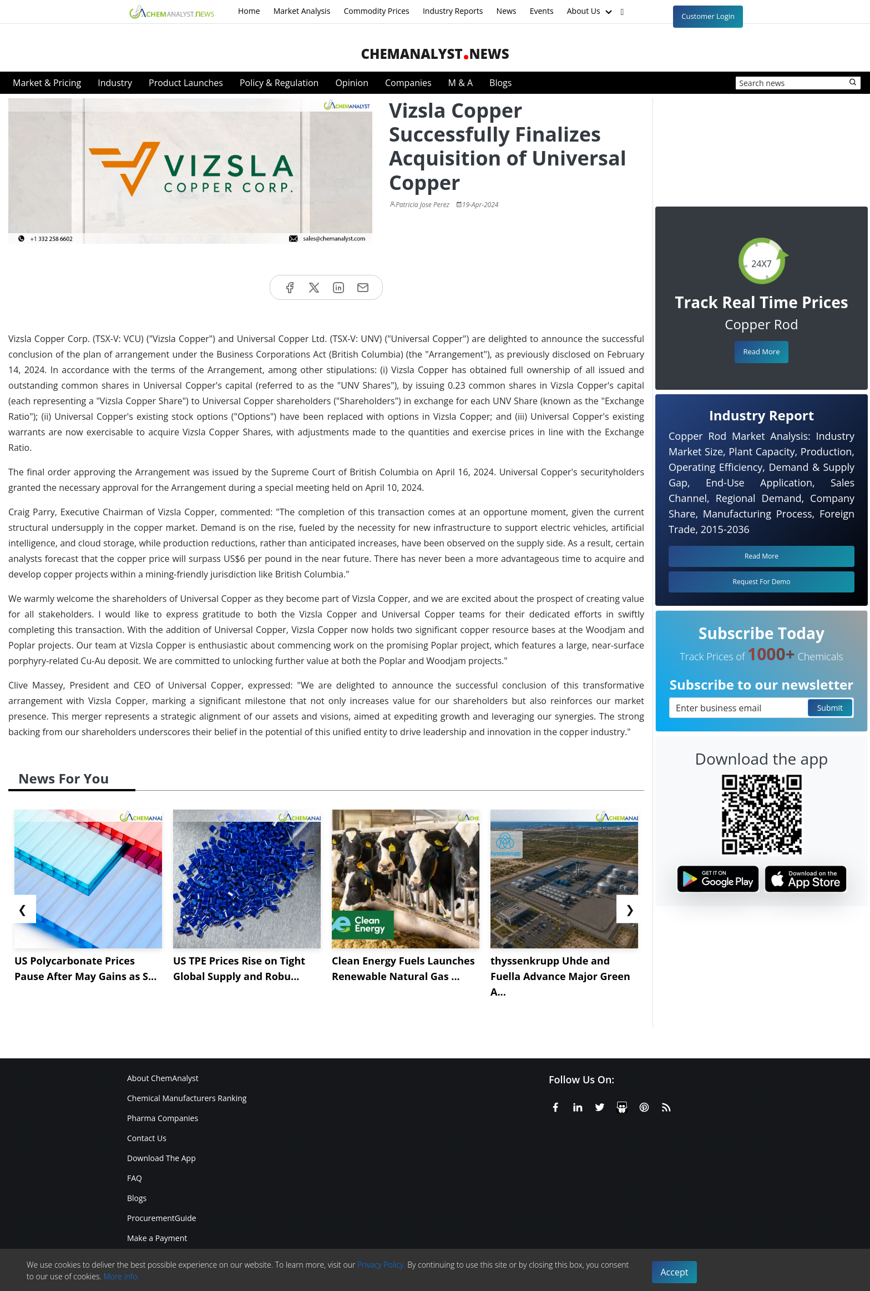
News (507, 11)
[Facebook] (555, 1105)
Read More (761, 351)
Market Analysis (302, 11)
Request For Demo (762, 581)
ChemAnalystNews (435, 53)
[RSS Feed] (666, 1105)
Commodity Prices (376, 11)
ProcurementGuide (161, 1218)
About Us (591, 12)
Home (249, 11)
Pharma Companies (162, 1118)
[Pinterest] (644, 1105)
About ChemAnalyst (163, 1078)
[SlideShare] (622, 1105)
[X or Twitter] (599, 1105)
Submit (830, 707)
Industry (115, 83)
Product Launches (186, 83)
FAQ (134, 1178)
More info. (121, 1276)
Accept (675, 1272)
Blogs (500, 83)
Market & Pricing (47, 83)
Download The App (161, 1158)
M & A (460, 83)
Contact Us (146, 1138)
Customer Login (708, 16)
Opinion (351, 83)
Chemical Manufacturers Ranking (186, 1098)
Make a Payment (157, 1238)
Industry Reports (453, 11)
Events (542, 11)
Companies (408, 83)
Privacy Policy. (381, 1264)
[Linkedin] (577, 1105)
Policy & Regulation (279, 83)
